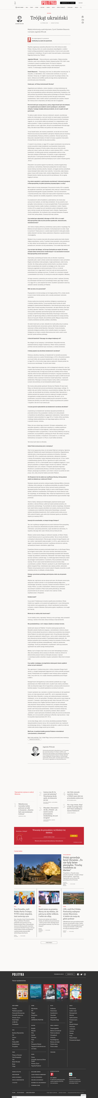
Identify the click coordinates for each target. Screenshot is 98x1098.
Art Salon (33, 1049)
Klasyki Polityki (73, 1024)
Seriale (33, 1035)
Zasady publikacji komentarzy (38, 1074)
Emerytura (34, 1015)
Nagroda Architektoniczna (38, 1046)
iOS (51, 1078)
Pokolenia (70, 7)
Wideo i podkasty (61, 7)
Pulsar (33, 1057)
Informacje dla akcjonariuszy (38, 1082)
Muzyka (33, 1031)
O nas (70, 1036)
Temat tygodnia (54, 1028)
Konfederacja (15, 1044)
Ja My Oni (14, 1022)
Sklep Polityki (73, 1038)
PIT (32, 1011)
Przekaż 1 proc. (73, 1020)
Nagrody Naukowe (36, 1066)
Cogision (51, 1092)
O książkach (53, 1035)
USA (13, 1060)
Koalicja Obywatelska (18, 1033)
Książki (33, 1028)
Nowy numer (20, 7)
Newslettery (72, 1008)
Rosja (13, 1064)
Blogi (53, 7)
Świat (31, 7)
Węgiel (33, 1013)
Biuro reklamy (15, 1074)
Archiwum (72, 1029)
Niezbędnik (15, 1024)
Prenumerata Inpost (59, 974)
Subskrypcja (70, 974)
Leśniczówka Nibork (30, 1092)
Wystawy (33, 1037)
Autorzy (71, 1031)
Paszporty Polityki (36, 1044)
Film (32, 1033)
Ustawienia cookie (35, 1085)
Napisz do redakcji (16, 1077)
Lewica (14, 1037)
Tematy (71, 1033)
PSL (13, 1040)
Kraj (27, 7)
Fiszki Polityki (72, 1078)
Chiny (13, 1066)
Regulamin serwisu (36, 1072)
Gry (32, 1042)
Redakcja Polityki (16, 1072)
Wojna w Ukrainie (17, 1055)
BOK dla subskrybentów (18, 1080)
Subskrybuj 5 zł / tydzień (67, 2)
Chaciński (53, 1015)
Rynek (36, 7)
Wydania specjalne (17, 1011)
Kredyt (33, 1018)
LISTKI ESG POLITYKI (37, 1020)
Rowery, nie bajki (55, 1042)
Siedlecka (53, 1008)
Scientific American (17, 1015)
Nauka (48, 7)
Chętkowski (53, 1018)
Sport (70, 1022)
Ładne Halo (55, 1092)
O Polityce (14, 1082)
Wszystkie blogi (54, 1020)
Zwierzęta (72, 1027)
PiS (13, 1035)
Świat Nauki (15, 1020)
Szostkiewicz (53, 1013)
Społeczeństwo (73, 1018)
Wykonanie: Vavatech (62, 1092)
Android (55, 1078)
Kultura (42, 7)
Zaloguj (80, 2)
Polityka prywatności (36, 1077)
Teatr (32, 1040)
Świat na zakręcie (55, 1033)
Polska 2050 (15, 1042)
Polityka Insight (20, 1092)
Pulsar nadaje (54, 1046)
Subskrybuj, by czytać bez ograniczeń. (42, 41)
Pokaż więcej (49, 942)
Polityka (14, 1008)
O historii (52, 1037)
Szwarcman (53, 1011)
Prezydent (15, 1046)
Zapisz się (74, 836)
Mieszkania (34, 1008)
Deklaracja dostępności (37, 1080)
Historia (49, 13)
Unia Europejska (16, 1057)
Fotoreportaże (73, 1013)
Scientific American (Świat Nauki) (38, 1060)
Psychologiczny (54, 1040)
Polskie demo (54, 1044)
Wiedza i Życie (16, 1018)
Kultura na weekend (55, 1031)
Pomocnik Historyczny (34, 739)
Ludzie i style (73, 1011)
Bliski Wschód (16, 1062)
